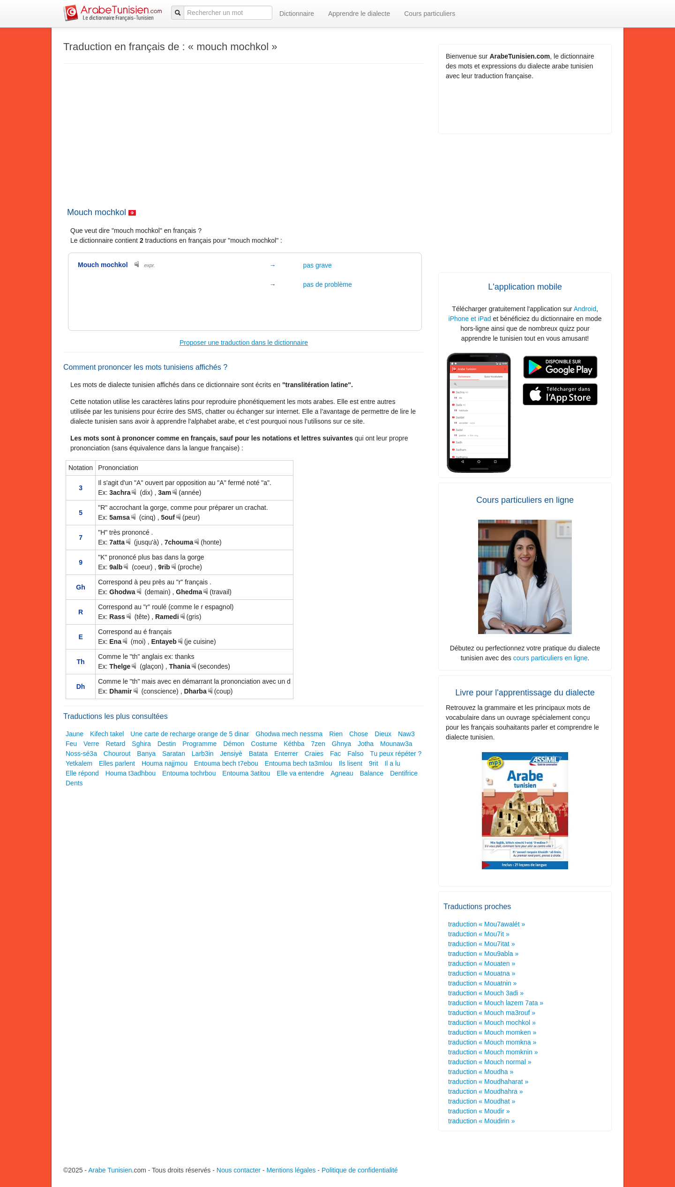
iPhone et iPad (470, 318)
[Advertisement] (239, 134)
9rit (373, 763)
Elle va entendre (300, 773)
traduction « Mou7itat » (481, 944)
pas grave (317, 265)
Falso (355, 753)
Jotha (366, 743)
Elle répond (82, 773)
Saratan (173, 753)
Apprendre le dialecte (359, 13)
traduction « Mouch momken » (492, 1032)
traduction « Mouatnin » (482, 983)
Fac (335, 753)
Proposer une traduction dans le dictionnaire (244, 342)
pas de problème (327, 284)
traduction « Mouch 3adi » (486, 993)
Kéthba (294, 743)
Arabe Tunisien (110, 1170)
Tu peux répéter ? (395, 753)
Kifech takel (107, 734)
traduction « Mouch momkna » (492, 1042)
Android (585, 309)
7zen (318, 743)
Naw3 (406, 734)
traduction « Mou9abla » (483, 953)
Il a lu (392, 763)
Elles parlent (117, 763)
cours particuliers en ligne (550, 658)
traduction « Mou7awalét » (486, 924)
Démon (233, 743)
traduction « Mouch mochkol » (492, 1022)
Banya (146, 753)
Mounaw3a (396, 743)
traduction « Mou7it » (479, 934)
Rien (336, 734)
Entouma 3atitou (246, 773)
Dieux (383, 734)
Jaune (74, 734)
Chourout (117, 753)
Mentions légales (290, 1170)
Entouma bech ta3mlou (298, 763)
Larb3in (203, 753)
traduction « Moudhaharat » (488, 1081)
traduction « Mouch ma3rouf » (491, 1012)
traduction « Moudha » (480, 1071)
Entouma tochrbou (189, 773)
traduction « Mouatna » (481, 973)
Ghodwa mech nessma (288, 734)
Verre (91, 743)
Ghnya (341, 743)
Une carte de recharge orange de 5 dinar (189, 734)
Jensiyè (231, 753)
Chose (358, 734)
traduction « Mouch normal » (489, 1062)
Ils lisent (351, 763)
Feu (71, 743)
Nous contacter (239, 1170)
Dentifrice (404, 773)
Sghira (141, 743)
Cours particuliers (429, 13)
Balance (371, 773)
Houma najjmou (165, 763)
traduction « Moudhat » (481, 1101)
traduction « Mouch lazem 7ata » (495, 1003)
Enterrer (286, 753)
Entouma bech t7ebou (226, 763)
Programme (199, 743)
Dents (74, 783)
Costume (264, 743)
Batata (258, 753)
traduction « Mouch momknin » (493, 1052)
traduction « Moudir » (479, 1111)
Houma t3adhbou (130, 773)
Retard (115, 743)
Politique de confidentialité (360, 1170)
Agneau (341, 773)
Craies (314, 753)
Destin (167, 743)
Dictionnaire (296, 13)
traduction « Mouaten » (481, 963)
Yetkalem (79, 763)
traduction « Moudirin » (481, 1121)
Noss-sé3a (81, 753)
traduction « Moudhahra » (485, 1091)
